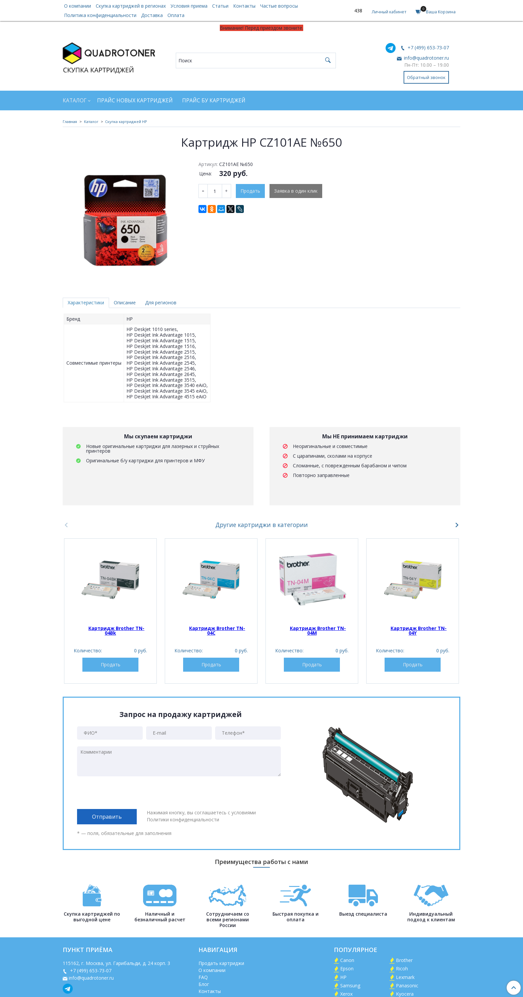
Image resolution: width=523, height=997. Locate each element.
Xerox (346, 994)
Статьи (220, 6)
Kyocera (405, 994)
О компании (77, 6)
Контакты (244, 6)
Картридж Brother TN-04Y (419, 630)
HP (343, 977)
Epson (347, 968)
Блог (203, 984)
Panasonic (407, 985)
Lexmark (405, 977)
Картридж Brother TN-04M (318, 630)
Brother (404, 960)
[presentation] (127, 793)
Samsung (350, 985)
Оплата (175, 15)
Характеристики (86, 302)
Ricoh (402, 968)
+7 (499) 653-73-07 (427, 47)
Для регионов (160, 302)
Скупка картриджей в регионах (131, 6)
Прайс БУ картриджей (213, 100)
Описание (125, 302)
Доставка (152, 15)
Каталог (74, 100)
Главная (70, 121)
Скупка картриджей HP (126, 121)
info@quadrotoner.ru (426, 58)
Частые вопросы (279, 6)
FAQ (203, 977)
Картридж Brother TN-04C (217, 630)
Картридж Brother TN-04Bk (116, 630)
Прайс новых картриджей (135, 100)
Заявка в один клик (296, 191)
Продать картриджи (221, 963)
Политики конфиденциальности (183, 819)
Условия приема (188, 6)
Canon (347, 960)
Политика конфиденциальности (100, 15)
